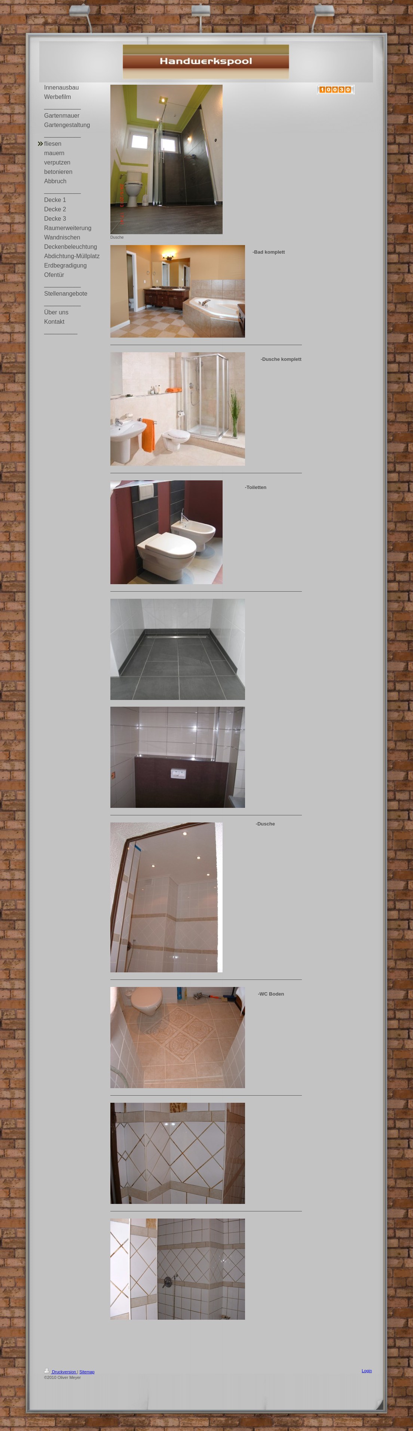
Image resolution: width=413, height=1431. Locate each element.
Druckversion (60, 1372)
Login (367, 1370)
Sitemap (86, 1372)
